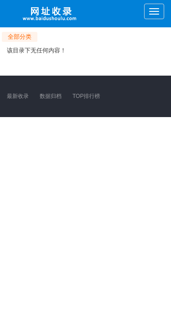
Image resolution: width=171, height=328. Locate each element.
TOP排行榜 (86, 96)
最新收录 (18, 96)
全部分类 (19, 36)
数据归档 (51, 96)
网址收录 (50, 13)
